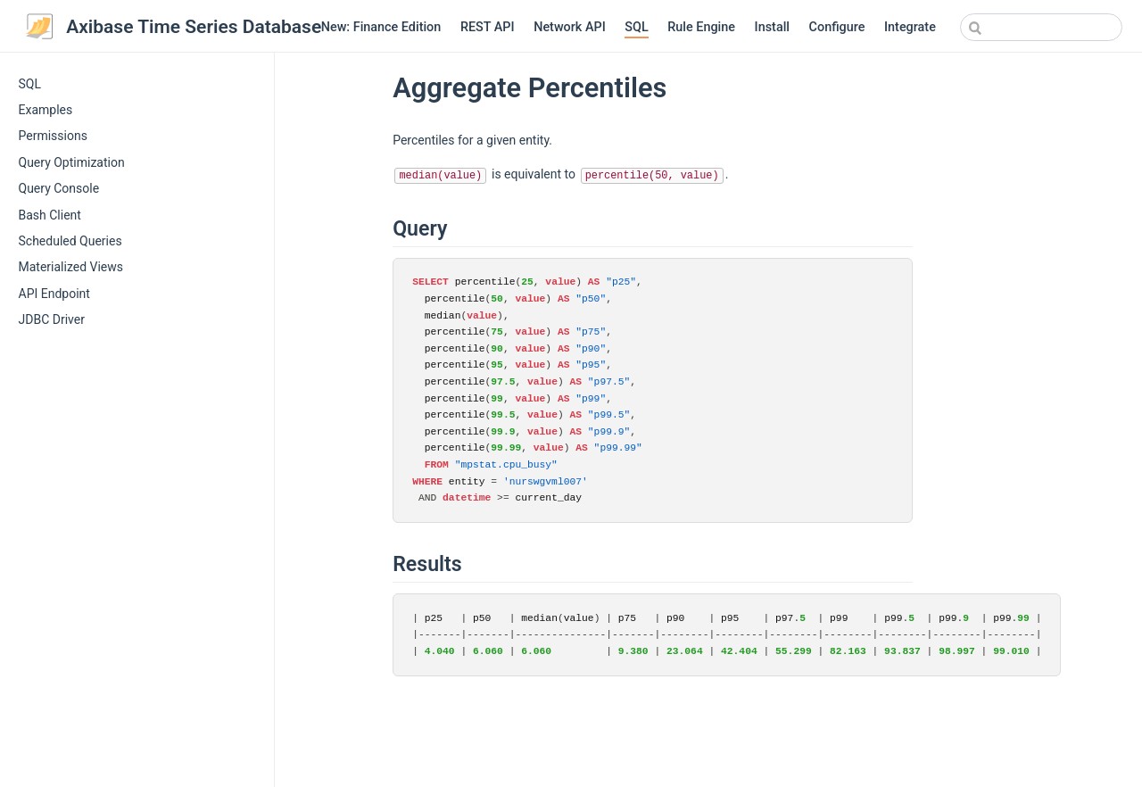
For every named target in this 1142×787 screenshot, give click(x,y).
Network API (570, 27)
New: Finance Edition (381, 27)
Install (772, 27)
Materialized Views (71, 267)
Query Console (59, 188)
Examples (46, 110)
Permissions (53, 135)
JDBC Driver (52, 319)
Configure (837, 27)
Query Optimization (72, 162)
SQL (636, 27)
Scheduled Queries (70, 241)
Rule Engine (701, 27)
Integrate (910, 27)
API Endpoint (54, 293)
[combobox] (1041, 27)
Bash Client (50, 215)
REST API (487, 27)
